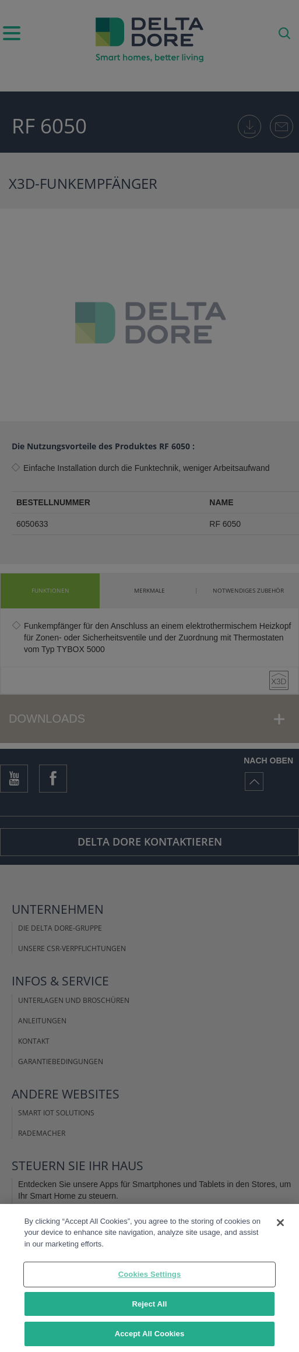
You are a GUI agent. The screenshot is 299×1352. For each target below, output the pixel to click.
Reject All (149, 1304)
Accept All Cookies (150, 1333)
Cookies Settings (149, 1274)
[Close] (280, 1222)
